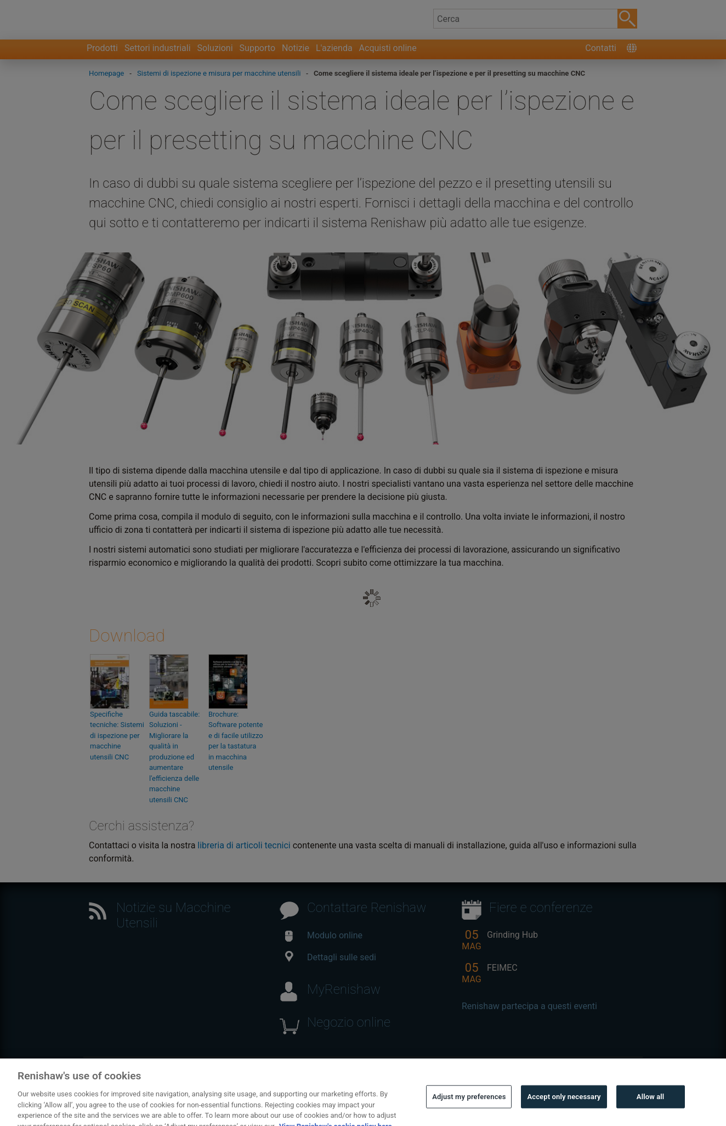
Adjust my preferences (469, 1108)
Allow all (651, 1108)
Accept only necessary (563, 1108)
